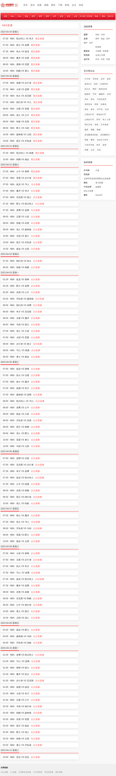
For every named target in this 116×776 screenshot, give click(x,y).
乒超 (97, 170)
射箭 (104, 145)
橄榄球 (101, 94)
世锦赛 (105, 51)
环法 (97, 59)
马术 (92, 150)
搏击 (103, 16)
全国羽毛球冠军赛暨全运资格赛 (97, 178)
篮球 (61, 16)
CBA (19, 16)
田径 (98, 119)
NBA (12, 16)
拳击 (92, 109)
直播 (39, 5)
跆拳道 (103, 104)
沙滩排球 (104, 84)
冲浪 (99, 150)
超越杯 (98, 187)
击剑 (107, 109)
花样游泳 (88, 104)
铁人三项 (106, 119)
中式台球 (87, 187)
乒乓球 (82, 16)
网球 (94, 89)
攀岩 (92, 140)
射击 (98, 145)
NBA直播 (4, 772)
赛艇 (92, 130)
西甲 (47, 16)
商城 (67, 5)
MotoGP (98, 195)
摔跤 (96, 104)
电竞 (96, 16)
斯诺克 (86, 51)
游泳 (86, 99)
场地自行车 (101, 114)
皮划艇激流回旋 (91, 135)
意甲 (33, 16)
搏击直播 (58, 772)
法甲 (54, 16)
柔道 (86, 109)
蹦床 (86, 130)
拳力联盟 (99, 183)
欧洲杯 (98, 47)
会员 (74, 5)
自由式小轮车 (102, 140)
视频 (46, 5)
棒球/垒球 (103, 89)
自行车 (110, 16)
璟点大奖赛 (88, 191)
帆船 (99, 130)
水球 (109, 94)
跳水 (92, 99)
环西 (108, 59)
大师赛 (98, 51)
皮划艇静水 (105, 135)
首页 (25, 5)
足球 (68, 16)
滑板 (86, 140)
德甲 (40, 16)
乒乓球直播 (37, 772)
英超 (26, 16)
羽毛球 (89, 16)
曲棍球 (87, 94)
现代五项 (88, 124)
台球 (75, 16)
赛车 (86, 195)
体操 (96, 124)
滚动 (32, 5)
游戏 (81, 5)
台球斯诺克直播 (24, 772)
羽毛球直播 (48, 772)
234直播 (13, 772)
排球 (96, 84)
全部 (5, 16)
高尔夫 (87, 89)
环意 (103, 59)
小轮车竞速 (89, 145)
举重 (86, 150)
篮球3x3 (88, 84)
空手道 (100, 109)
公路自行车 (89, 114)
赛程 (53, 5)
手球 (94, 94)
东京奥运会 (89, 71)
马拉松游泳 (101, 99)
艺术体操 (104, 124)
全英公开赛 (100, 55)
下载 (60, 5)
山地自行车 (89, 119)
